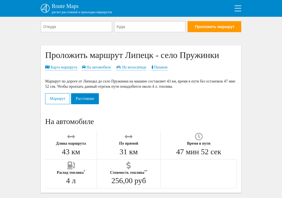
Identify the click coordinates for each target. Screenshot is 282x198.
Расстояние (85, 99)
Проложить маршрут (214, 26)
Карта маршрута (61, 67)
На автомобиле (96, 67)
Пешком (159, 67)
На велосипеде (131, 67)
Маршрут (57, 99)
